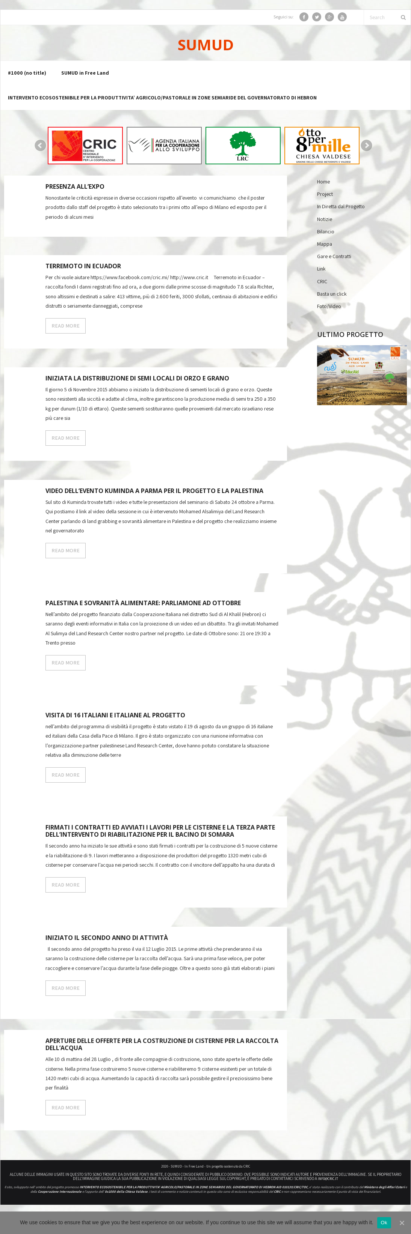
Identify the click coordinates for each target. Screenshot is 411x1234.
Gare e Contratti (334, 257)
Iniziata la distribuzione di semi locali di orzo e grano (137, 379)
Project (325, 194)
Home (323, 182)
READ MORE (65, 326)
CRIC (322, 281)
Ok (384, 1222)
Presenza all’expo (74, 187)
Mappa (324, 244)
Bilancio (325, 231)
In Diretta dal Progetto (341, 207)
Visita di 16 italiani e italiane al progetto (115, 716)
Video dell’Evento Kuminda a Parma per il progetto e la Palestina (154, 491)
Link (321, 269)
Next (367, 146)
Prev (41, 146)
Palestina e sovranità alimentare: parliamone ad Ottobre (143, 604)
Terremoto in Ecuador (83, 267)
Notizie (324, 219)
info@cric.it (328, 1179)
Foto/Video (329, 306)
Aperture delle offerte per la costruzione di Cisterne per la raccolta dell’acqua (161, 1051)
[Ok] (401, 1222)
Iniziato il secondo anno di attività (106, 941)
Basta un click (332, 294)
